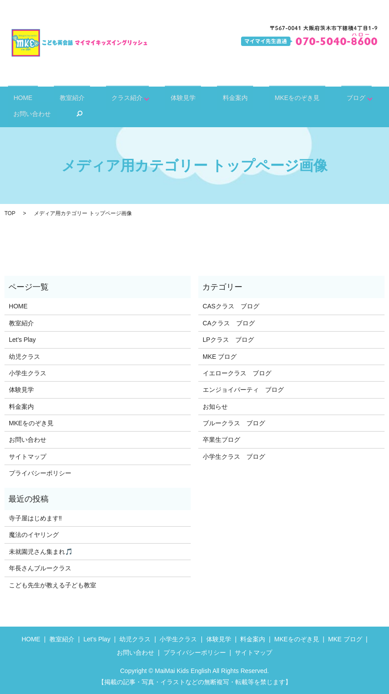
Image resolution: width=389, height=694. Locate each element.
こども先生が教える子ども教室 (52, 585)
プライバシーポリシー (40, 473)
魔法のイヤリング (34, 534)
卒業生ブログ (221, 439)
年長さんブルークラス (40, 568)
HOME (18, 98)
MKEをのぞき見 (253, 98)
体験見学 (156, 98)
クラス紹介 (103, 98)
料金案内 (199, 98)
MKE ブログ (220, 356)
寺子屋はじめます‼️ (35, 518)
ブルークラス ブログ (234, 423)
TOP (9, 213)
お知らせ (215, 406)
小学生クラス (27, 373)
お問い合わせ (356, 98)
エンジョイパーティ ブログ (243, 389)
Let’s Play (22, 339)
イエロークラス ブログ (237, 373)
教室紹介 (57, 98)
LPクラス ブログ (228, 339)
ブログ (303, 98)
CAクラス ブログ (229, 323)
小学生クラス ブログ (234, 456)
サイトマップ (27, 456)
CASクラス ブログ (231, 306)
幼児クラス (24, 356)
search (14, 114)
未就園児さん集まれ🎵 (41, 551)
